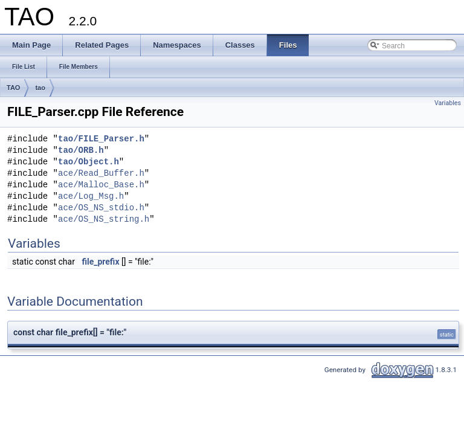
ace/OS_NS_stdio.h (101, 208)
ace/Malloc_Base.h (101, 185)
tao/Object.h (88, 162)
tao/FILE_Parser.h (101, 139)
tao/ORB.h (81, 150)
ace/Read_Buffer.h (101, 173)
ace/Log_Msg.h (91, 196)
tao (40, 87)
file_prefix (100, 261)
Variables (447, 103)
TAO (13, 87)
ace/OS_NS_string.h (103, 219)
